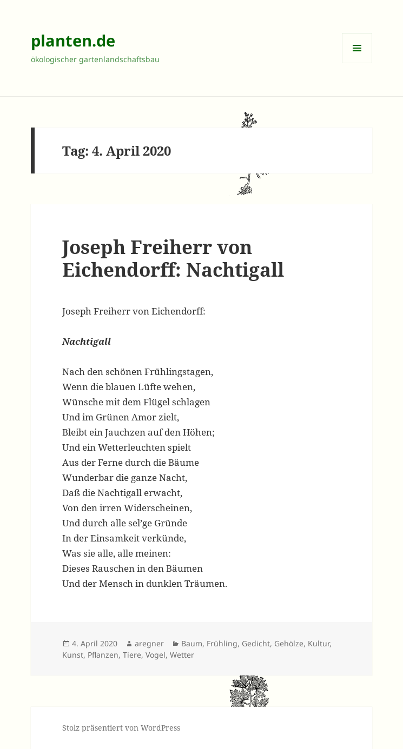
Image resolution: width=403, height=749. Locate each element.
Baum (191, 643)
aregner (149, 643)
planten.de (73, 40)
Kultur (318, 643)
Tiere (132, 655)
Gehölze (288, 643)
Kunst (72, 655)
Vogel (156, 655)
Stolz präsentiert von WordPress (121, 728)
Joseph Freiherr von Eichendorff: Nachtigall (173, 258)
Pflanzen (103, 655)
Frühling (222, 643)
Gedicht (256, 643)
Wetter (182, 655)
